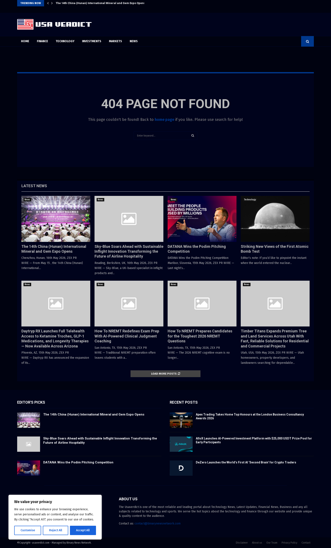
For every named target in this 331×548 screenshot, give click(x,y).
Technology (65, 41)
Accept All (83, 530)
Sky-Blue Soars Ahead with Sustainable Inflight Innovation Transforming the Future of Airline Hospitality (129, 251)
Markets (115, 41)
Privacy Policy (289, 542)
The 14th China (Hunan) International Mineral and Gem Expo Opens (100, 3)
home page (164, 119)
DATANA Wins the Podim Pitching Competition (78, 462)
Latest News (34, 186)
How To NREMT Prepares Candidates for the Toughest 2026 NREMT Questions (200, 336)
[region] (55, 517)
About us (257, 542)
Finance (42, 41)
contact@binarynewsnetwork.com (158, 523)
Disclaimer (242, 542)
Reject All (55, 530)
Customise (27, 530)
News (134, 41)
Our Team (271, 542)
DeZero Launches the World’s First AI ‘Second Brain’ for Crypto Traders (246, 462)
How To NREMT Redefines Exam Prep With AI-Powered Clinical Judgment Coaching (127, 336)
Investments (91, 41)
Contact (306, 542)
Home (25, 41)
